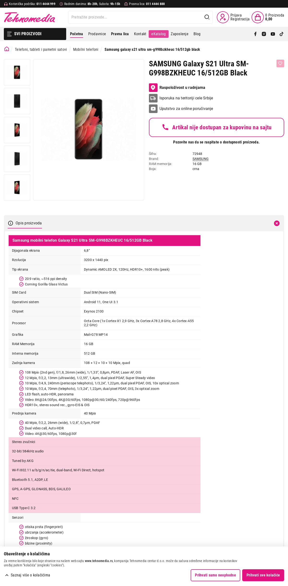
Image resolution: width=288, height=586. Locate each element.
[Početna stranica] (7, 49)
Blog (197, 34)
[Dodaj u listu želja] (280, 63)
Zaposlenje (179, 34)
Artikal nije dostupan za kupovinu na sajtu (216, 127)
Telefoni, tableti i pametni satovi (41, 49)
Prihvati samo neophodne (215, 575)
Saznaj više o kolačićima (30, 575)
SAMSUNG (201, 159)
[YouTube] (273, 34)
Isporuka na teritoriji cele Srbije (186, 98)
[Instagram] (264, 34)
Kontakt (140, 34)
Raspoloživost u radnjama (177, 87)
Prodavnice (97, 34)
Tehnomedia (29, 17)
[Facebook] (255, 34)
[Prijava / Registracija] (233, 17)
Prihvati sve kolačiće (263, 575)
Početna (76, 34)
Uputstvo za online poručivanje (186, 108)
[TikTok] (281, 34)
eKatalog (158, 34)
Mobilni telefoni (86, 49)
